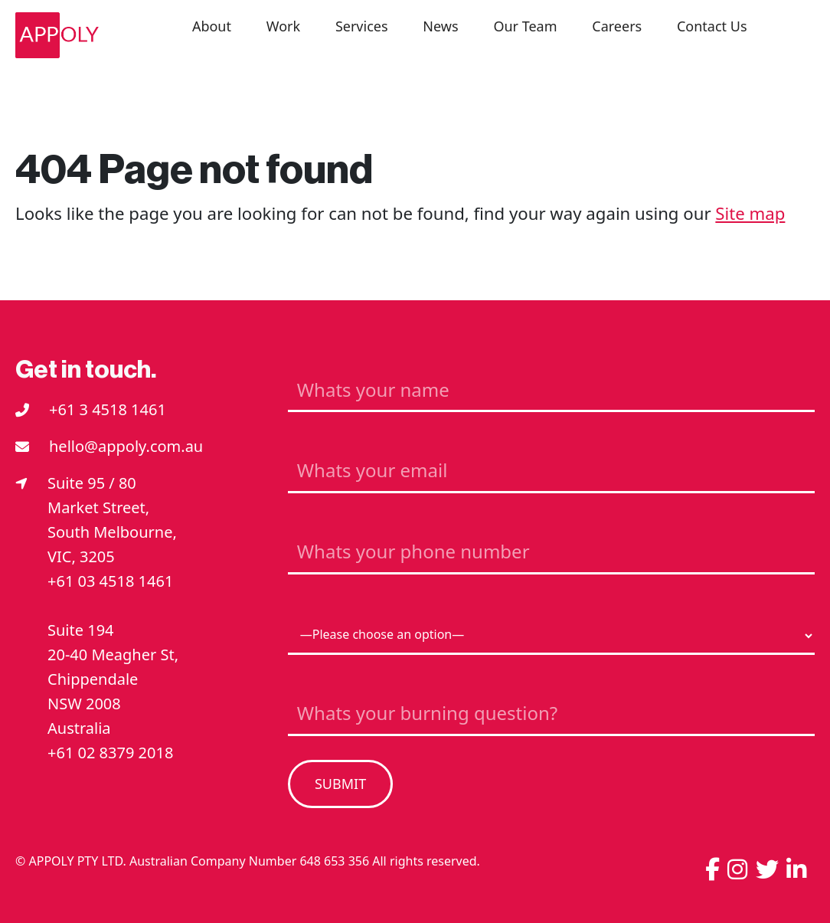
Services (361, 26)
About (211, 26)
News (440, 26)
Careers (617, 26)
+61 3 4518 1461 (107, 409)
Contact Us (712, 26)
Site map (750, 213)
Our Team (525, 26)
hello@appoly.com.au (126, 446)
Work (283, 26)
